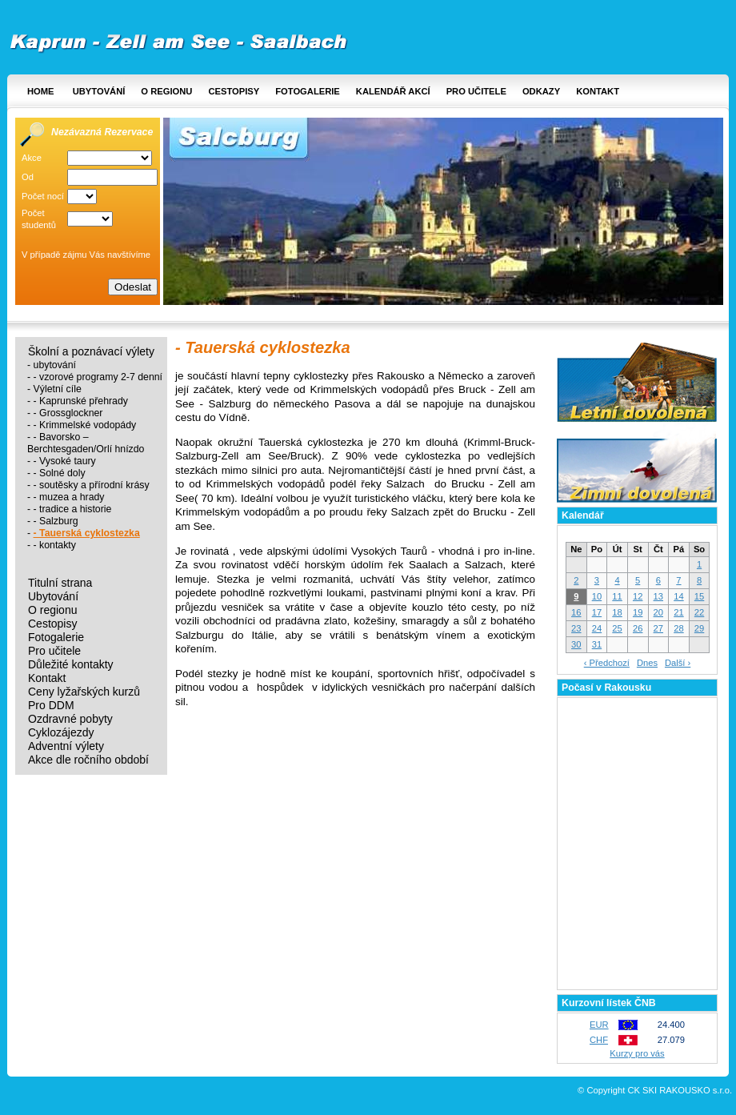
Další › (677, 663)
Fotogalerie (307, 91)
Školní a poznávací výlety (91, 352)
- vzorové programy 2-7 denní (98, 377)
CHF (599, 1040)
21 (678, 612)
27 (658, 628)
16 (576, 612)
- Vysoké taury (65, 461)
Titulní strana (60, 583)
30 (576, 644)
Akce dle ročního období (88, 760)
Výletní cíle (58, 389)
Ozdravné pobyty (70, 719)
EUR (599, 1024)
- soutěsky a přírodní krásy (92, 485)
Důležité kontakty (71, 665)
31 (597, 644)
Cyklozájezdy (61, 733)
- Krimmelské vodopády (85, 425)
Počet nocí (43, 196)
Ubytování (99, 91)
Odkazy (541, 91)
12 (637, 596)
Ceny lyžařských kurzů (84, 692)
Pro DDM (51, 706)
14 (678, 596)
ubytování (55, 365)
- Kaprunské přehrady (81, 401)
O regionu (166, 91)
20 (658, 612)
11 (617, 596)
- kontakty (55, 545)
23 (576, 628)
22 (699, 612)
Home (40, 91)
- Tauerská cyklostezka (87, 533)
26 (637, 628)
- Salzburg (56, 521)
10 (597, 596)
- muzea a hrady (69, 497)
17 (597, 612)
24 (597, 628)
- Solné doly (60, 473)
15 (699, 596)
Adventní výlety (66, 746)
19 (637, 612)
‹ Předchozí (607, 663)
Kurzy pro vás (637, 1053)
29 (699, 628)
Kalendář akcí (393, 91)
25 (617, 628)
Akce (32, 157)
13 (658, 596)
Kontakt (597, 91)
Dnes (647, 663)
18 (617, 612)
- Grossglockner (68, 413)
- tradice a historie (73, 509)
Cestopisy (233, 91)
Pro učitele (476, 91)
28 (678, 628)
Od (28, 177)
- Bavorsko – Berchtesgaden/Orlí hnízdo (85, 443)
